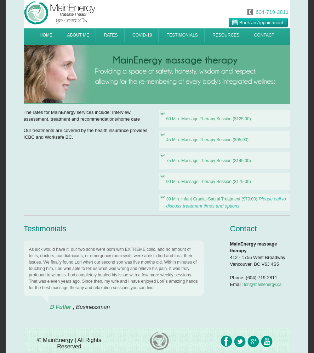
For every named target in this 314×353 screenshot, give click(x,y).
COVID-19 (142, 35)
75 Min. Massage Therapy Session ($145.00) (208, 160)
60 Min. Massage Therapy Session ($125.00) (208, 118)
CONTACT (264, 35)
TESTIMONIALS (182, 35)
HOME (46, 35)
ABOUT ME (78, 35)
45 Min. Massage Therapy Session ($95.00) (207, 139)
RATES (111, 35)
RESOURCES (225, 35)
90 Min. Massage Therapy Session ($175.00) (208, 181)
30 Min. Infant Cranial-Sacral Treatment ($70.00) (211, 199)
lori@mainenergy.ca (262, 284)
